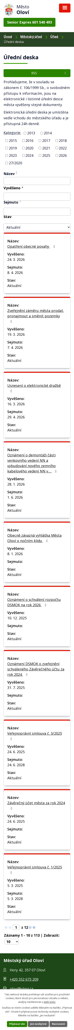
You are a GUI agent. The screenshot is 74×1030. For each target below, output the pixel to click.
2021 (46, 147)
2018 (63, 140)
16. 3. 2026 (16, 404)
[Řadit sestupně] (17, 173)
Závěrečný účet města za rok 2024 (36, 805)
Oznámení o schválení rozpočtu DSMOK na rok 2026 (34, 602)
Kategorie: (12, 132)
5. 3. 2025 (15, 885)
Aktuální (14, 285)
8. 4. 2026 (15, 272)
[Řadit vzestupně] (17, 172)
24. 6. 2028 (16, 764)
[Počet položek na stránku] (12, 941)
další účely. (50, 1002)
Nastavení (58, 1024)
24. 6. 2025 (16, 751)
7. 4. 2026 (15, 347)
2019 (13, 147)
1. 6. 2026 (15, 497)
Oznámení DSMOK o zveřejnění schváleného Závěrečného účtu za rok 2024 (35, 669)
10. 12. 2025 (17, 618)
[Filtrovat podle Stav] (37, 227)
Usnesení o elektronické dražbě (34, 388)
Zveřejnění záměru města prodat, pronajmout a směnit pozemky (35, 315)
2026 (63, 155)
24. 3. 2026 (16, 259)
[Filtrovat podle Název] (37, 181)
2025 (46, 155)
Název (9, 173)
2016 (29, 140)
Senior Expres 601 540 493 (29, 22)
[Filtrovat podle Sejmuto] (37, 212)
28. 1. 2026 (16, 484)
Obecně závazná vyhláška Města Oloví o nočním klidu (34, 538)
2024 (29, 155)
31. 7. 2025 (16, 687)
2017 (46, 140)
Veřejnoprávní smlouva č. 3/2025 (34, 736)
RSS (49, 73)
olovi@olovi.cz (21, 988)
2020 (29, 147)
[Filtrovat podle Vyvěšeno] (37, 197)
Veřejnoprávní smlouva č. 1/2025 (34, 869)
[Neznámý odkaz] (30, 927)
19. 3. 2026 (16, 334)
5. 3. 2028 (15, 898)
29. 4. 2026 (16, 417)
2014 (48, 133)
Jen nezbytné (38, 1024)
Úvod (8, 36)
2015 (13, 140)
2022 (63, 147)
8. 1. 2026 (15, 553)
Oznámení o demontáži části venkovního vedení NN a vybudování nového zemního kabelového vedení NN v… (32, 463)
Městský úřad (31, 36)
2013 (31, 133)
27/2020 (15, 163)
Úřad (54, 36)
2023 (13, 155)
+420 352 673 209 (24, 979)
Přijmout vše (17, 1024)
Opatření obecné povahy (31, 246)
